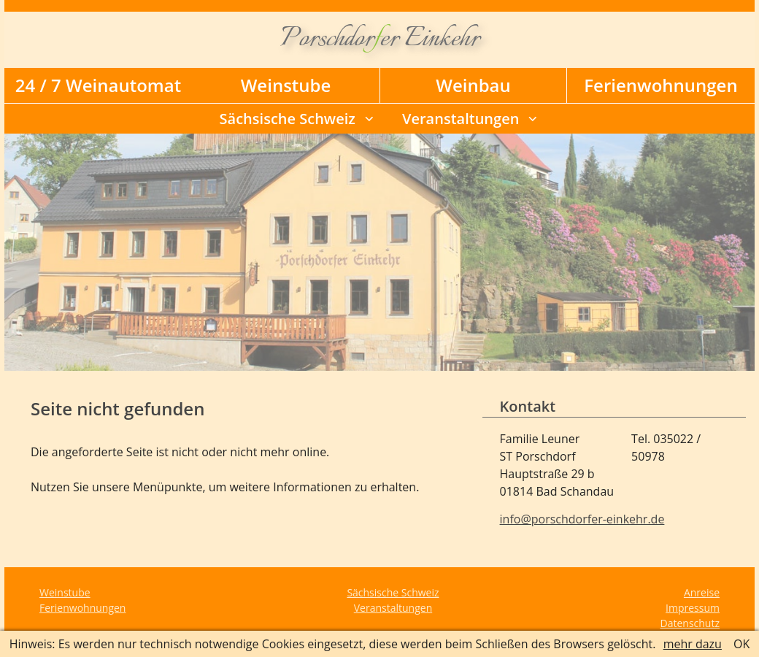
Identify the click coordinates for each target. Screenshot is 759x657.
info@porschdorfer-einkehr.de (582, 519)
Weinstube (286, 85)
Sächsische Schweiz (287, 118)
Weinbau (473, 85)
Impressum (693, 608)
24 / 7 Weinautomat (98, 85)
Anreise (702, 592)
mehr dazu (692, 644)
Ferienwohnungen (660, 85)
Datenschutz (690, 623)
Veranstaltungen (460, 118)
